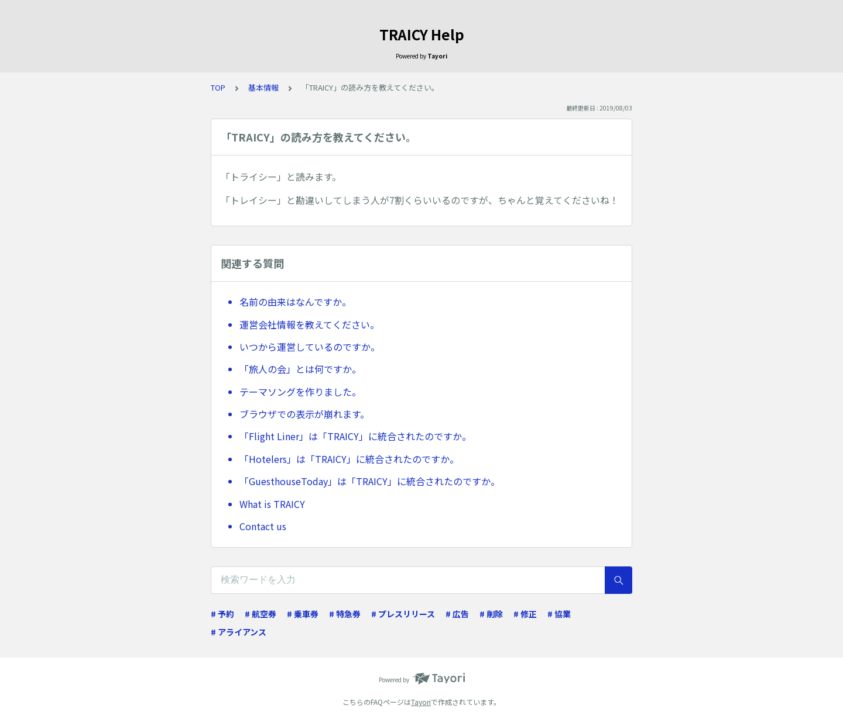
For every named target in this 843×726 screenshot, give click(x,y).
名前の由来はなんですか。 (295, 302)
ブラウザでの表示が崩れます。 (304, 414)
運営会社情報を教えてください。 (309, 324)
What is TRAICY (272, 504)
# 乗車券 (302, 614)
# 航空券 (260, 614)
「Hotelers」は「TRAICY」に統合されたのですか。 (349, 459)
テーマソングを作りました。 (300, 392)
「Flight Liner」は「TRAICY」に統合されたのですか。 (355, 436)
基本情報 (263, 87)
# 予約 (222, 614)
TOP (218, 87)
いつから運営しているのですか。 (309, 347)
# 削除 (491, 614)
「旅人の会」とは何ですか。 (300, 369)
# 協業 (559, 614)
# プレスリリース (403, 614)
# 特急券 (345, 614)
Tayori (421, 702)
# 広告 (457, 614)
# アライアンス (238, 632)
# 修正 (525, 614)
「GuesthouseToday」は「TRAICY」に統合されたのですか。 (369, 481)
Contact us (262, 526)
